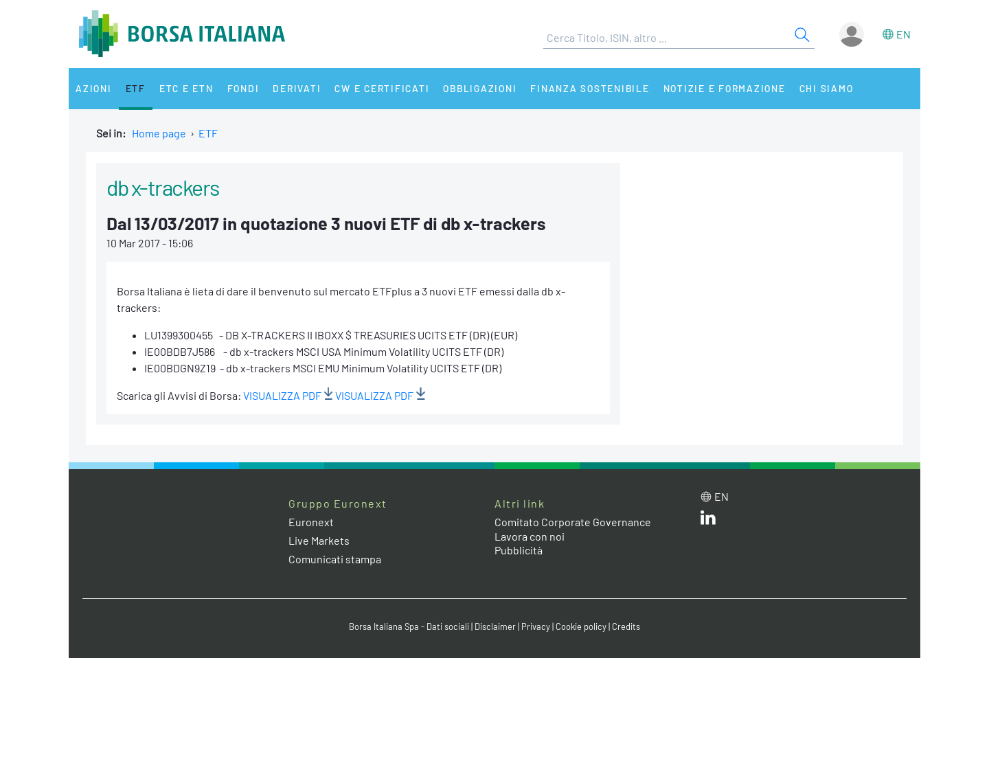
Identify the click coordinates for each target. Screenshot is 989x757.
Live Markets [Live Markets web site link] (319, 540)
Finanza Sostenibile (589, 88)
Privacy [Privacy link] (535, 626)
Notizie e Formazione (724, 88)
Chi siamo (826, 88)
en (903, 34)
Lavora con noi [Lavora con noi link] (529, 536)
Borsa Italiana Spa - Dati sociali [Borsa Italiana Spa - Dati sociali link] (409, 626)
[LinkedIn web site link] (708, 520)
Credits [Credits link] (626, 626)
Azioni (94, 88)
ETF (136, 88)
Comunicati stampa (334, 558)
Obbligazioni (479, 88)
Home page (159, 132)
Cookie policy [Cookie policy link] (581, 626)
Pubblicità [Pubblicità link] (518, 549)
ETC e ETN (186, 88)
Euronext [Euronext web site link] (311, 521)
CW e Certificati (381, 88)
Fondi (243, 88)
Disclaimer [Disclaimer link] (495, 626)
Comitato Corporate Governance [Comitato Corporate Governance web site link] (572, 521)
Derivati (297, 88)
